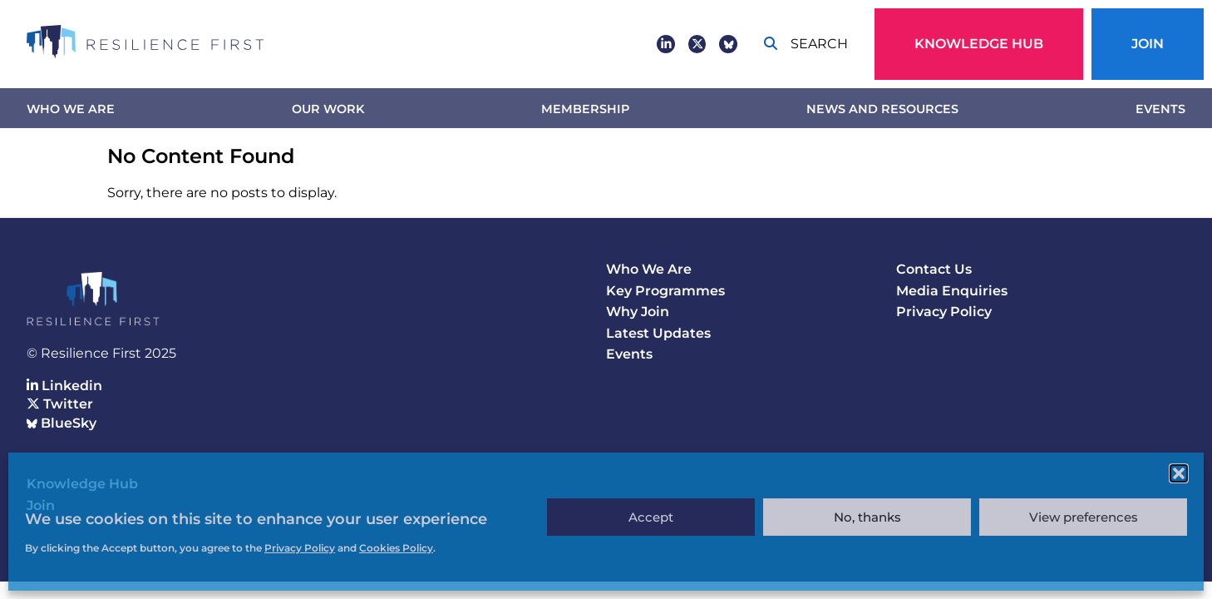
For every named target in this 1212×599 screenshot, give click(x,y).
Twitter (60, 404)
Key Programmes (665, 291)
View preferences (1083, 517)
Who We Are (71, 108)
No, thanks (867, 517)
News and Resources (882, 108)
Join (1147, 44)
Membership (585, 108)
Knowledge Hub (978, 44)
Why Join (637, 311)
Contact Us (934, 269)
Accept (650, 517)
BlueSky (61, 423)
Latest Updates (658, 333)
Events (1160, 108)
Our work (328, 108)
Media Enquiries (952, 291)
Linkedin (64, 386)
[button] (1178, 473)
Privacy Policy (944, 311)
